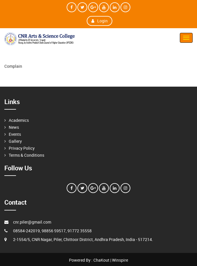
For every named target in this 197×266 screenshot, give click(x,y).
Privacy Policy (22, 148)
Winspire (120, 260)
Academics (19, 120)
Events (15, 134)
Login (99, 21)
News (14, 127)
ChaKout (101, 260)
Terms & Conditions (26, 155)
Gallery (15, 141)
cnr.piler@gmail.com (32, 222)
